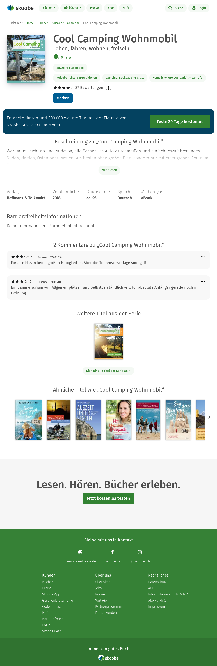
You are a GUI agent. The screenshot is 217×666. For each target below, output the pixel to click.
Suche (175, 8)
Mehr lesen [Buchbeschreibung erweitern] (109, 170)
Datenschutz (157, 582)
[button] (209, 417)
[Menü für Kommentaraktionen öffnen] (203, 257)
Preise (94, 8)
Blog (111, 8)
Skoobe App (51, 594)
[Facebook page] (113, 556)
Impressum (156, 607)
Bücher (47, 8)
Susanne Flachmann (66, 23)
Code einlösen (53, 607)
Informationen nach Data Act (169, 594)
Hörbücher (71, 8)
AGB (151, 588)
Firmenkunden (106, 613)
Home (30, 23)
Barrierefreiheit (53, 619)
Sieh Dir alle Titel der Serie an (108, 371)
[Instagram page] (141, 556)
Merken (62, 98)
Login (199, 8)
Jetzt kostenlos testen (108, 498)
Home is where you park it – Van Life (177, 78)
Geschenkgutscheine (57, 600)
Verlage (101, 600)
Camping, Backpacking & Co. (125, 78)
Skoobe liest (51, 631)
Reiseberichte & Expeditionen (76, 78)
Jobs (98, 588)
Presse (100, 594)
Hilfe (126, 8)
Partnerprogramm (108, 607)
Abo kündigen (158, 600)
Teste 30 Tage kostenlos (180, 121)
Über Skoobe (104, 582)
